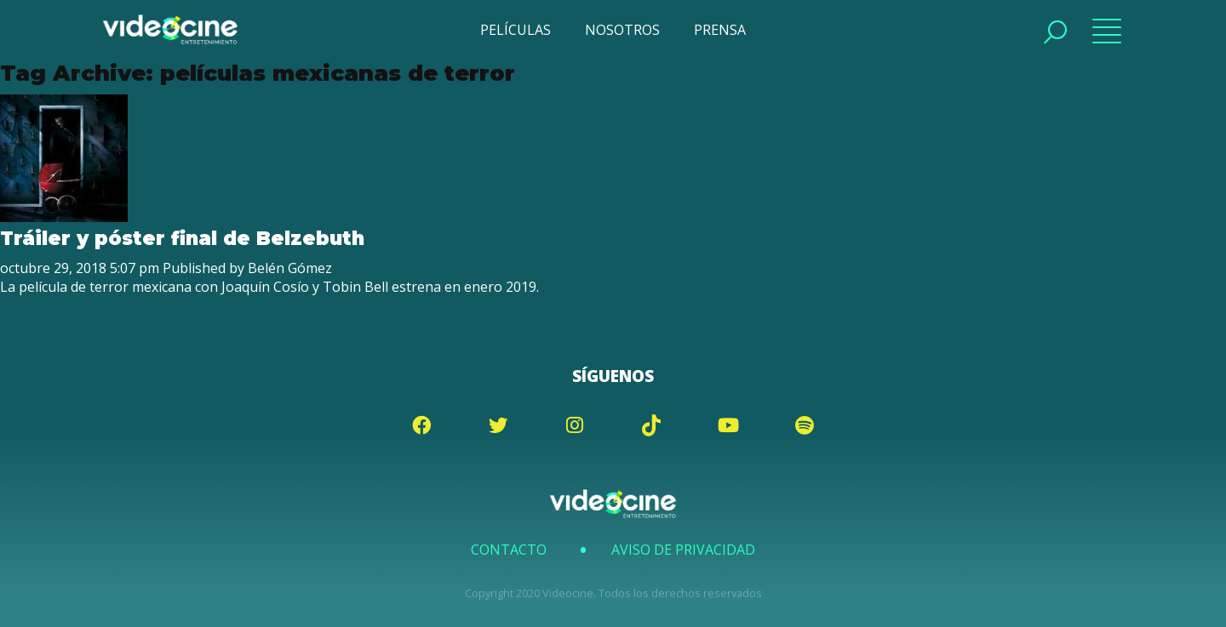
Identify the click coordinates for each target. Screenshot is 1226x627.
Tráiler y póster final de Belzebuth (182, 238)
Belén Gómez (290, 268)
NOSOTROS (622, 29)
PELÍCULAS (515, 29)
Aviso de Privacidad (683, 549)
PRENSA (720, 29)
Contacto (509, 549)
